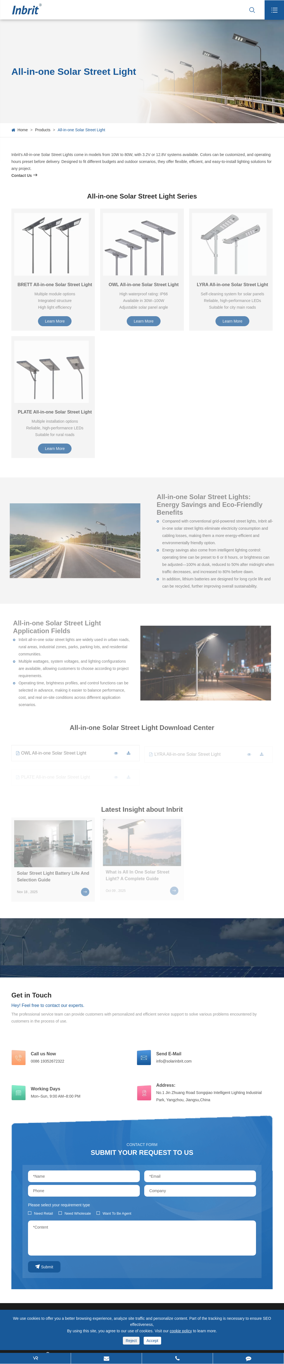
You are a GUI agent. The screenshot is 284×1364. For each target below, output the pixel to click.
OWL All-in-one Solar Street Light (146, 284)
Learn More (57, 321)
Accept (152, 1340)
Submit (44, 1266)
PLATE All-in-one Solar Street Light (57, 412)
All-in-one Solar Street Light (81, 130)
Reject (131, 1340)
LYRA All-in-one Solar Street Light (235, 284)
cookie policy (181, 1331)
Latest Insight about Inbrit (142, 812)
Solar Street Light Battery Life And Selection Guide (53, 874)
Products (42, 130)
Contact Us (24, 175)
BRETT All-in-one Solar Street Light (57, 284)
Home (22, 130)
